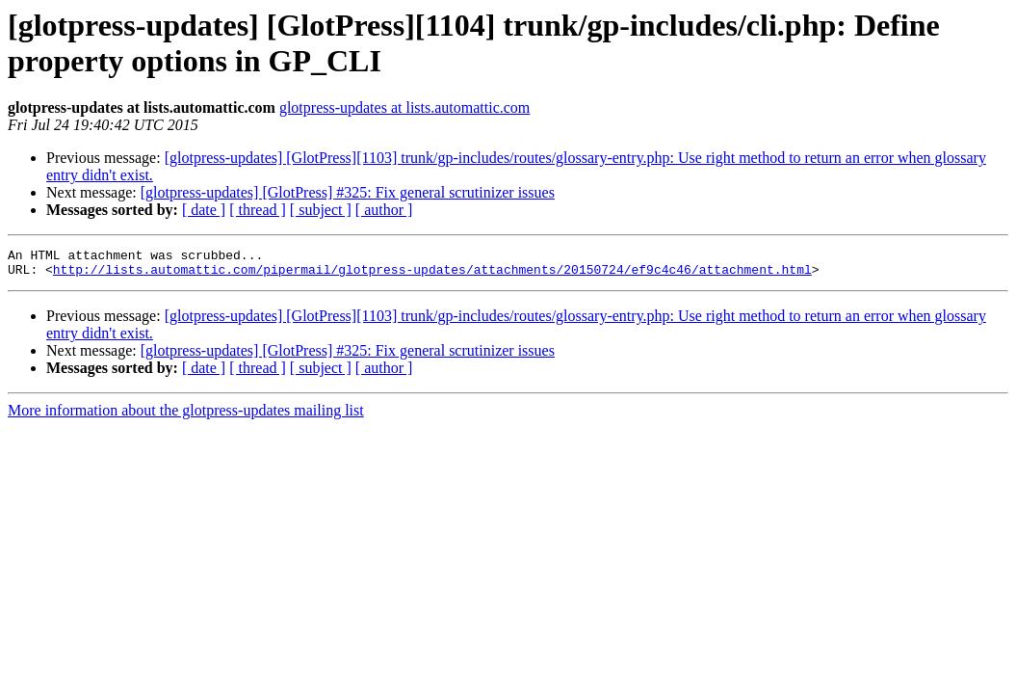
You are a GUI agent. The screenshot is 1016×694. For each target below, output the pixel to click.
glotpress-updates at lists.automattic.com (404, 107)
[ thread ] (257, 209)
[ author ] (384, 209)
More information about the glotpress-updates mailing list (186, 416)
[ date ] (203, 209)
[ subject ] (321, 209)
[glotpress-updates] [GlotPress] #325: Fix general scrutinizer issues (348, 192)
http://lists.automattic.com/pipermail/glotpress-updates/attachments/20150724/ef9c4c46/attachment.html (432, 274)
